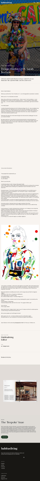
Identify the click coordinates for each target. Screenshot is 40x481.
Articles (2, 465)
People (2, 65)
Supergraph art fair (19, 322)
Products (3, 466)
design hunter (6, 346)
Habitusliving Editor (9, 65)
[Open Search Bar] (34, 3)
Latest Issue (3, 475)
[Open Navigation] (38, 3)
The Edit (3, 468)
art (1, 346)
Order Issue (4, 436)
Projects (2, 463)
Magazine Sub (4, 478)
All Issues (3, 477)
